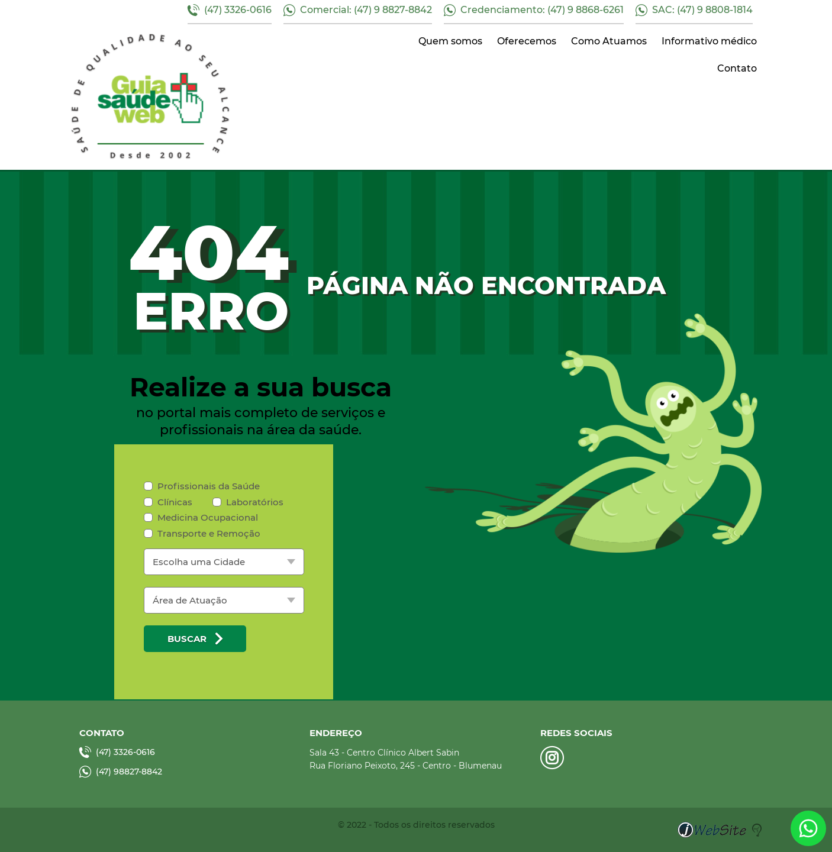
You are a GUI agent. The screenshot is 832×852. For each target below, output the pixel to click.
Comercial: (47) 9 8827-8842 (357, 10)
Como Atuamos (609, 41)
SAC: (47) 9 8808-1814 (694, 10)
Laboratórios (247, 502)
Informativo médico (709, 41)
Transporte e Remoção (202, 533)
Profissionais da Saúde (202, 486)
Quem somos (450, 41)
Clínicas (168, 502)
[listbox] (224, 561)
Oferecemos (526, 41)
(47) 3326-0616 (230, 10)
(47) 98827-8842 (120, 771)
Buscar (194, 638)
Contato (737, 68)
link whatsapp (808, 828)
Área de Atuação (190, 600)
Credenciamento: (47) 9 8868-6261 (534, 10)
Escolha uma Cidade (199, 561)
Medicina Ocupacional (201, 517)
